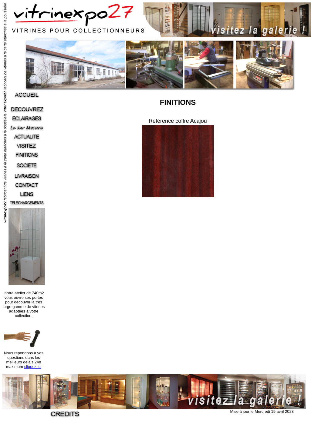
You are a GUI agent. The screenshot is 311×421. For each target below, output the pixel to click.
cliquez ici (32, 366)
